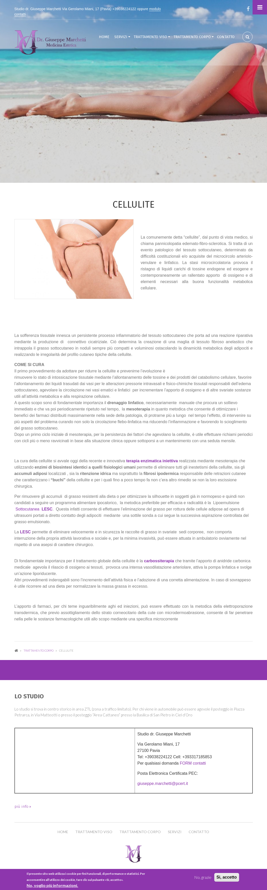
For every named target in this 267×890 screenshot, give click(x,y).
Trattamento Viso (150, 37)
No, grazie (202, 877)
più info (21, 806)
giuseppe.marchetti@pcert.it (162, 783)
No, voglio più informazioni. (52, 885)
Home (104, 37)
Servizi (120, 37)
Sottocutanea (33, 509)
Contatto (226, 37)
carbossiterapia (159, 561)
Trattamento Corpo (192, 37)
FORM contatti (193, 763)
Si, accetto (227, 877)
